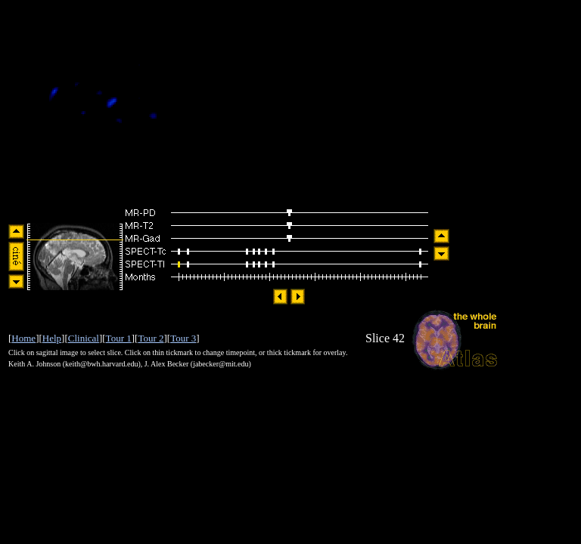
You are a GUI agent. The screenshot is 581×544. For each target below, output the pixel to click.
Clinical (83, 338)
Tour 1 (119, 338)
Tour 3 (183, 338)
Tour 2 (150, 338)
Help (51, 338)
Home (23, 338)
